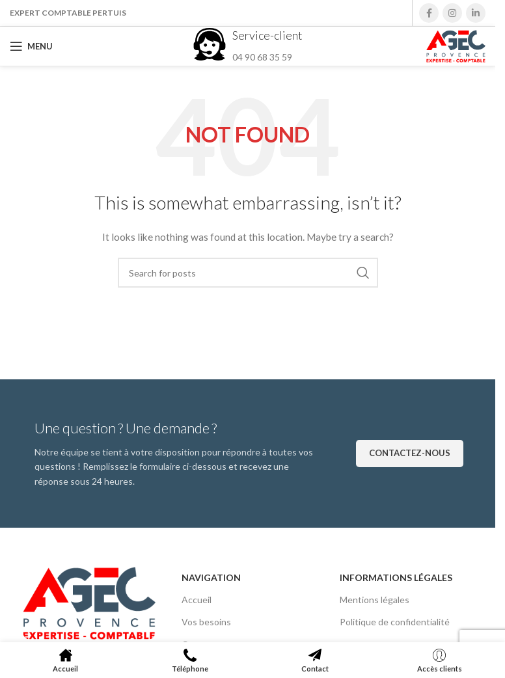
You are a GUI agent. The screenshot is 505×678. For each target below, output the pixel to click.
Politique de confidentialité (395, 621)
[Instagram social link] (452, 13)
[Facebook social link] (429, 13)
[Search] (248, 273)
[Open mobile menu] (31, 46)
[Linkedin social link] (475, 13)
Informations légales (396, 577)
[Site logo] (455, 45)
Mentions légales (374, 599)
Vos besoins (206, 621)
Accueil (197, 599)
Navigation (211, 577)
